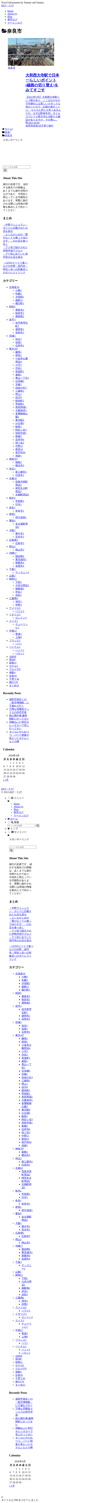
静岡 (13, 579)
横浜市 (19, 465)
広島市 (19, 543)
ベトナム (14, 647)
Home (17, 804)
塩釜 (18, 342)
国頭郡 (19, 556)
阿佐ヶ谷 (21, 430)
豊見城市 (21, 559)
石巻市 (19, 345)
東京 (13, 348)
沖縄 (13, 553)
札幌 (18, 293)
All (12, 656)
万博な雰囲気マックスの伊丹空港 (24, 1411)
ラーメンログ (21, 815)
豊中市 (19, 533)
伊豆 (18, 592)
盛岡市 (19, 329)
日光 (18, 504)
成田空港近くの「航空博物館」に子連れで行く (19, 702)
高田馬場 (21, 407)
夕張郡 (19, 297)
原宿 (18, 355)
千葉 (12, 569)
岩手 (12, 319)
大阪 (12, 530)
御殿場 (19, 588)
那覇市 (19, 562)
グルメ (14, 669)
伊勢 (18, 605)
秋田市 (19, 313)
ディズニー (22, 572)
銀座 (18, 426)
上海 (18, 637)
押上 (18, 394)
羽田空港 (21, 433)
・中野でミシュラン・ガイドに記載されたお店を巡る (15, 227)
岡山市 (19, 549)
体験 (12, 672)
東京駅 (19, 420)
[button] (5, 170)
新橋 (18, 436)
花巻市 (19, 332)
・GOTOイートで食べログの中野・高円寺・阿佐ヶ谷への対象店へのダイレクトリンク (21, 952)
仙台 (18, 339)
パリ (18, 643)
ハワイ (19, 611)
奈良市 (19, 511)
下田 (18, 582)
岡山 (12, 546)
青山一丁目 (22, 378)
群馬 (12, 514)
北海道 (14, 287)
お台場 (19, 423)
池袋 (18, 455)
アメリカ (14, 608)
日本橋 (19, 381)
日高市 (19, 475)
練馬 (18, 352)
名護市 (19, 566)
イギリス (14, 614)
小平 (18, 365)
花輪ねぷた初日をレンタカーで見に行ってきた (19, 725)
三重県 (13, 598)
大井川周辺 (22, 585)
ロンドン (21, 618)
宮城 (12, 335)
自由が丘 (21, 387)
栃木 (12, 498)
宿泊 (12, 659)
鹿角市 (19, 310)
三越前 (19, 391)
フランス (14, 640)
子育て (14, 679)
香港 (18, 634)
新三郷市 (21, 472)
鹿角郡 (19, 316)
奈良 (12, 507)
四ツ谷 (19, 442)
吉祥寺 (19, 439)
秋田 (12, 306)
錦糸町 (19, 400)
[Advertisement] (16, 151)
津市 (18, 601)
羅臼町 (19, 303)
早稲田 (19, 404)
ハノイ (19, 650)
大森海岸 (21, 410)
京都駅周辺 (22, 494)
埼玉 (12, 468)
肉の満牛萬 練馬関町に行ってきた (24, 1421)
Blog (16, 809)
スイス (13, 621)
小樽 (18, 290)
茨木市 (19, 536)
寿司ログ (19, 812)
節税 (12, 662)
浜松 (18, 595)
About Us (18, 806)
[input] (16, 167)
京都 (13, 478)
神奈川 (13, 459)
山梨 (12, 575)
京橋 (18, 384)
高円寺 (20, 452)
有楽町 (19, 371)
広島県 (13, 540)
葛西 (18, 374)
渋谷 (18, 368)
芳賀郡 (19, 501)
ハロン (19, 653)
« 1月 (6, 780)
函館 (19, 300)
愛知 (12, 520)
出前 (13, 675)
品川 (18, 397)
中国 (13, 630)
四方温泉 (21, 517)
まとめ (14, 685)
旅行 (13, 682)
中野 (19, 446)
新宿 (19, 449)
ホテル (13, 666)
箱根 (18, 462)
